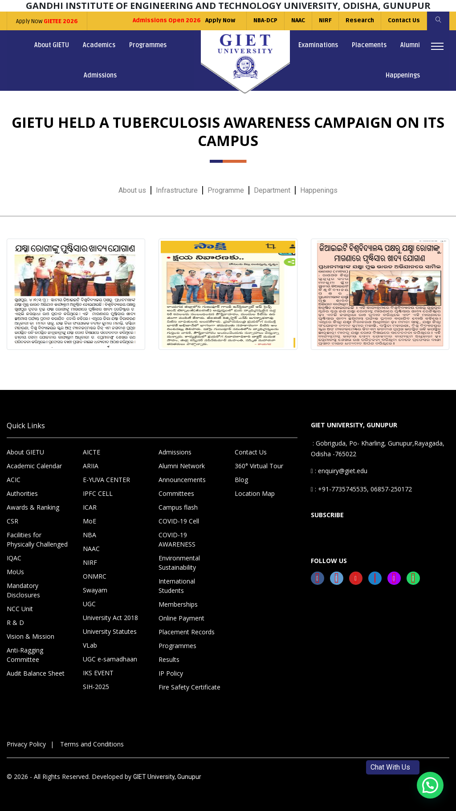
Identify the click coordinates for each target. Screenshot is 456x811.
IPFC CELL (98, 493)
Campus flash (178, 507)
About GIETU (51, 45)
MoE (89, 521)
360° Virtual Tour (259, 466)
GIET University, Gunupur (167, 776)
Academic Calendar (34, 466)
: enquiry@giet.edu (339, 470)
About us (132, 190)
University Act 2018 (110, 617)
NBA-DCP (265, 20)
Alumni (410, 45)
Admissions (100, 75)
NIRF (325, 20)
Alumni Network (182, 466)
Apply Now (47, 21)
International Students (177, 586)
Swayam (95, 590)
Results (169, 659)
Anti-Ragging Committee (25, 655)
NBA (89, 535)
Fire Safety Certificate (189, 687)
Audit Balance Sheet (36, 673)
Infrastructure (177, 190)
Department (272, 190)
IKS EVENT (98, 673)
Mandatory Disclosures (23, 590)
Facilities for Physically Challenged (37, 539)
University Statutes (110, 631)
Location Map (255, 493)
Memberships (178, 604)
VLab (90, 645)
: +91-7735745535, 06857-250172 (361, 489)
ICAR (90, 507)
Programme (226, 190)
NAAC (298, 20)
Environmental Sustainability (179, 563)
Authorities (22, 493)
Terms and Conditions (92, 744)
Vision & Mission (30, 636)
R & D (15, 622)
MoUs (15, 572)
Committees (176, 493)
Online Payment (181, 618)
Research (360, 20)
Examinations (318, 45)
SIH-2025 (96, 686)
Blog (241, 479)
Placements (369, 45)
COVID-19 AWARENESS (177, 539)
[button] (430, 785)
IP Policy (171, 673)
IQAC (14, 558)
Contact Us (404, 20)
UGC (89, 604)
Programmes (148, 45)
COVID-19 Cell (179, 521)
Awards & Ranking (33, 507)
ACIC (13, 479)
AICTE (91, 452)
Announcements (182, 479)
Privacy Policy (26, 744)
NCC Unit (20, 608)
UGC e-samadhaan (110, 659)
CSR (12, 521)
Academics (99, 45)
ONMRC (94, 576)
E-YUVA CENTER (106, 479)
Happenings (403, 75)
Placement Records (187, 632)
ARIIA (90, 466)
